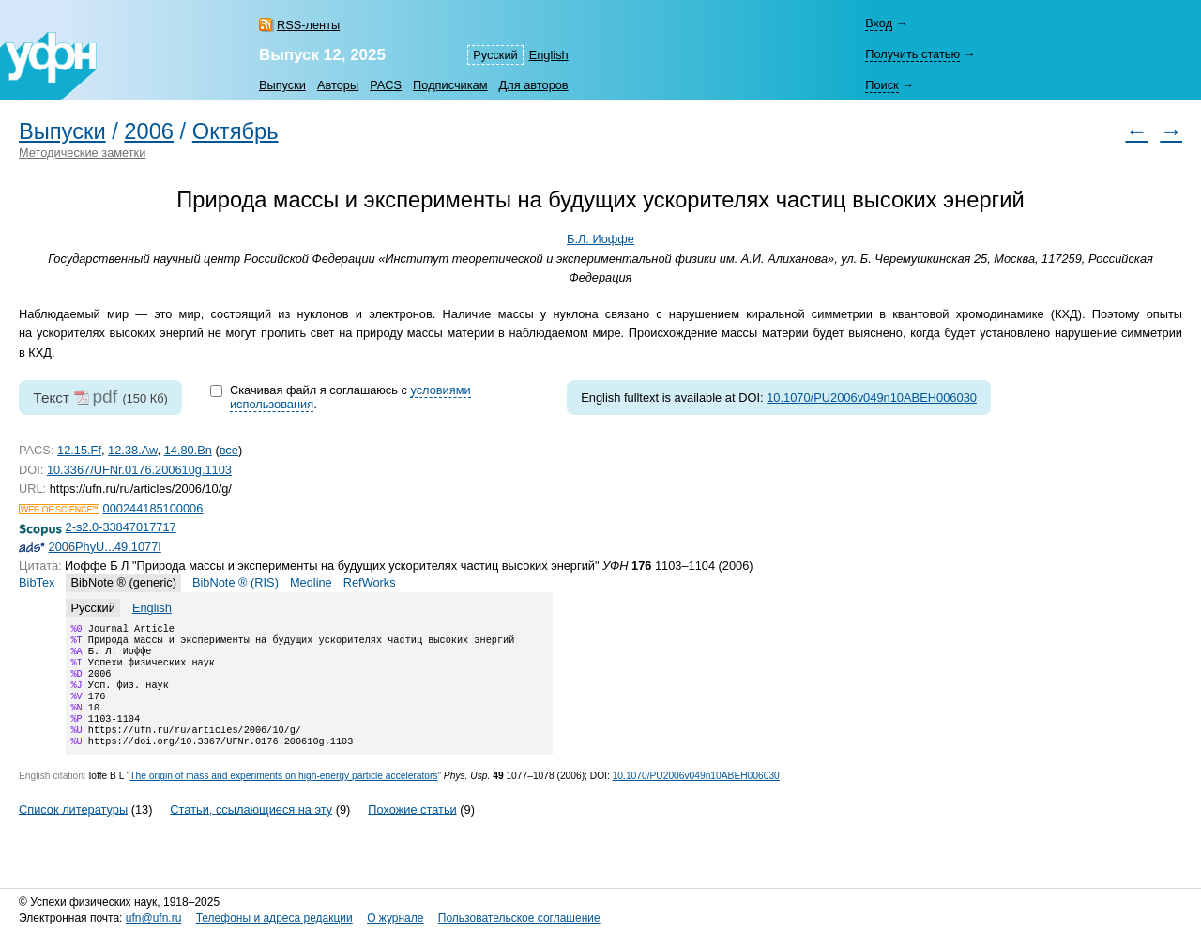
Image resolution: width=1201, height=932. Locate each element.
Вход (878, 23)
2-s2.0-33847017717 (121, 527)
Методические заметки (82, 152)
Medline (311, 582)
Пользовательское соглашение (519, 917)
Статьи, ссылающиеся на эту (251, 829)
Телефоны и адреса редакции (274, 917)
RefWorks (369, 582)
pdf (104, 396)
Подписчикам (450, 85)
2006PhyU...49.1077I (105, 547)
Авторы (337, 85)
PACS (386, 85)
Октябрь (235, 131)
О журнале (395, 917)
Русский (495, 55)
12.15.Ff (79, 450)
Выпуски (282, 85)
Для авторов (534, 85)
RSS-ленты (308, 25)
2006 (149, 131)
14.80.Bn (188, 450)
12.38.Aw (132, 450)
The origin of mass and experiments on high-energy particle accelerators (283, 796)
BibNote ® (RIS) (235, 582)
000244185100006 (153, 508)
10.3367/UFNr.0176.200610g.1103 (139, 470)
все (229, 450)
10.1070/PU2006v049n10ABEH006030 (872, 397)
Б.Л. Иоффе (600, 239)
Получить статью (912, 54)
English (549, 55)
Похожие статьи (412, 829)
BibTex (36, 582)
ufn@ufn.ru (154, 917)
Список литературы (73, 829)
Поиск (881, 85)
